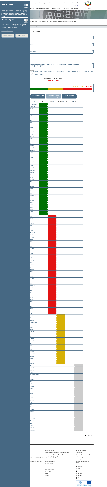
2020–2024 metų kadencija (21, 37)
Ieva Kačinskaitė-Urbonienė (31, 384)
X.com (79, 469)
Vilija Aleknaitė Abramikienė (31, 104)
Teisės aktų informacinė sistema (47, 3)
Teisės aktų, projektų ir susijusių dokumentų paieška (57, 451)
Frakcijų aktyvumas (43, 21)
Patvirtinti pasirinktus (8, 35)
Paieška (46, 472)
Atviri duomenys (79, 455)
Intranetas (47, 474)
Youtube (80, 472)
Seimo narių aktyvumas (31, 21)
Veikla (32, 8)
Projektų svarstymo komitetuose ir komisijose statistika (63, 21)
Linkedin (80, 476)
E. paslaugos (79, 451)
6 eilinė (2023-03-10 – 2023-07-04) (23, 44)
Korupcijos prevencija (50, 460)
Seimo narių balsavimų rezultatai (30, 26)
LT (72, 3)
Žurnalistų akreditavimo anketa (83, 453)
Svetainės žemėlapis (49, 468)
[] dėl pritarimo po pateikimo (46, 65)
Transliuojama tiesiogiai (30, 3)
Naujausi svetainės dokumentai (52, 458)
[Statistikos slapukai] (26, 20)
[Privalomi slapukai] (26, 5)
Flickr (79, 467)
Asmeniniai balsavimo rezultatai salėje (38, 96)
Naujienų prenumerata (81, 458)
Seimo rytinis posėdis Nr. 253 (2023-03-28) (25, 51)
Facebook (80, 465)
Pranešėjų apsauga (49, 462)
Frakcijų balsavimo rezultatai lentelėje (69, 96)
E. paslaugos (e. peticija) (71, 8)
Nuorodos (47, 466)
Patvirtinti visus (21, 35)
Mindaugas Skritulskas (30, 195)
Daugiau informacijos (7, 31)
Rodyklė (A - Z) (48, 470)
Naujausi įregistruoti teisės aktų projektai (54, 453)
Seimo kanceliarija (57, 8)
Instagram (80, 474)
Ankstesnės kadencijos (42, 8)
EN (74, 3)
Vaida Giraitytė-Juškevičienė (31, 374)
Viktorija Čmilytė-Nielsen (30, 322)
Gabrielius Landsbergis (30, 150)
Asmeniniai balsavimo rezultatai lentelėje (53, 96)
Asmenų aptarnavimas (81, 449)
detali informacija (39, 74)
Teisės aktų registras (62, 3)
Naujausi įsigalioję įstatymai (51, 455)
